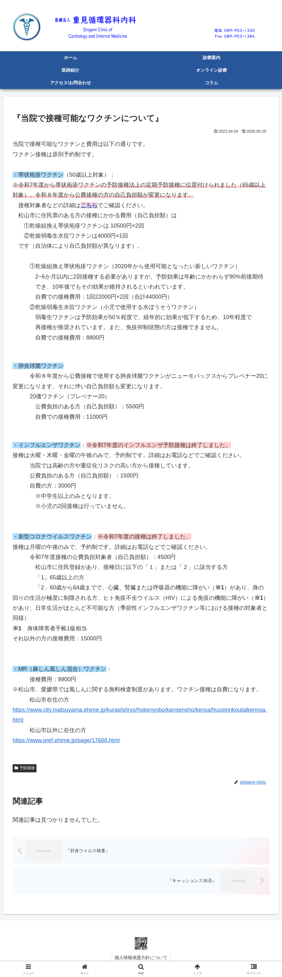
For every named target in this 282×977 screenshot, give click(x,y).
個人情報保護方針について (141, 957)
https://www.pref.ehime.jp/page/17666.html (66, 740)
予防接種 (24, 768)
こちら (89, 205)
